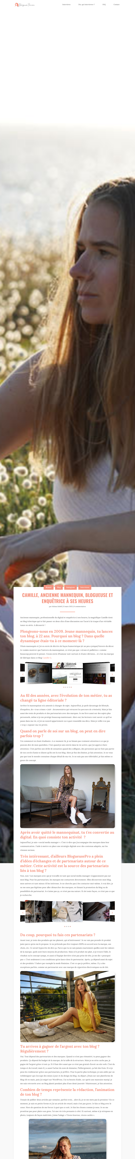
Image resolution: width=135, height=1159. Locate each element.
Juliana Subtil (57, 606)
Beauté (49, 587)
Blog (59, 587)
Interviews (66, 5)
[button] (112, 674)
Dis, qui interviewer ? (86, 5)
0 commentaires (80, 606)
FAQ (104, 5)
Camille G (47, 658)
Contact (116, 5)
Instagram (70, 587)
